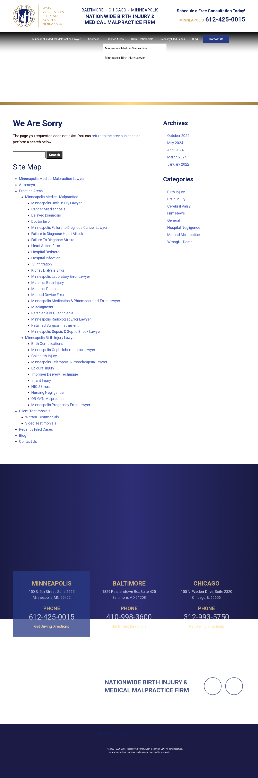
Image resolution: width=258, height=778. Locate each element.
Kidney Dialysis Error (47, 270)
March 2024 (177, 157)
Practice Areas (115, 39)
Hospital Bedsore (45, 252)
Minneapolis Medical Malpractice (51, 197)
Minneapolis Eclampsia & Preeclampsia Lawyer (69, 362)
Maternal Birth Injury (47, 282)
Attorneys (93, 39)
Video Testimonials (40, 423)
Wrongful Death (179, 242)
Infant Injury (41, 380)
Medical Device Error (47, 294)
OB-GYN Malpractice (47, 398)
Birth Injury (176, 192)
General (173, 220)
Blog (195, 39)
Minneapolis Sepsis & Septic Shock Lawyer (66, 331)
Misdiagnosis (42, 307)
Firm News (176, 213)
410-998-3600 (129, 659)
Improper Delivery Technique (54, 374)
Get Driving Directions (51, 668)
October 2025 (178, 135)
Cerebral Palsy (179, 206)
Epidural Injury (42, 368)
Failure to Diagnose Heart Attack (57, 233)
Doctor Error (41, 221)
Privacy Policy (150, 761)
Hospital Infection (45, 258)
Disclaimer (125, 761)
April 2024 (175, 150)
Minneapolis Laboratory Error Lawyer (60, 276)
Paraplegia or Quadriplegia (52, 313)
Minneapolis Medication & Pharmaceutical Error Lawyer (75, 301)
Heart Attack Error (45, 246)
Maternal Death (43, 289)
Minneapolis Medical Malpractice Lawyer (56, 39)
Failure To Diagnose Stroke (52, 240)
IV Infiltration (41, 264)
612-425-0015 (225, 19)
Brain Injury (176, 199)
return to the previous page (114, 136)
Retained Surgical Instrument (55, 325)
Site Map (104, 761)
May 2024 (175, 143)
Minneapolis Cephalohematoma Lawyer (63, 350)
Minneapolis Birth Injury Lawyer (56, 203)
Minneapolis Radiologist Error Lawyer (61, 319)
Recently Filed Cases (173, 39)
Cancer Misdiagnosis (48, 209)
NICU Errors (40, 386)
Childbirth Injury (44, 356)
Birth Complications (47, 343)
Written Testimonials (42, 417)
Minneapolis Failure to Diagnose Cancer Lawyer (69, 227)
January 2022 (178, 164)
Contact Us (216, 39)
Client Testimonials (142, 39)
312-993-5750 (206, 659)
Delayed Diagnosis (46, 215)
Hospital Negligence (183, 227)
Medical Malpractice (183, 235)
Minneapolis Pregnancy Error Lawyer (60, 405)
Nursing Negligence (47, 392)
